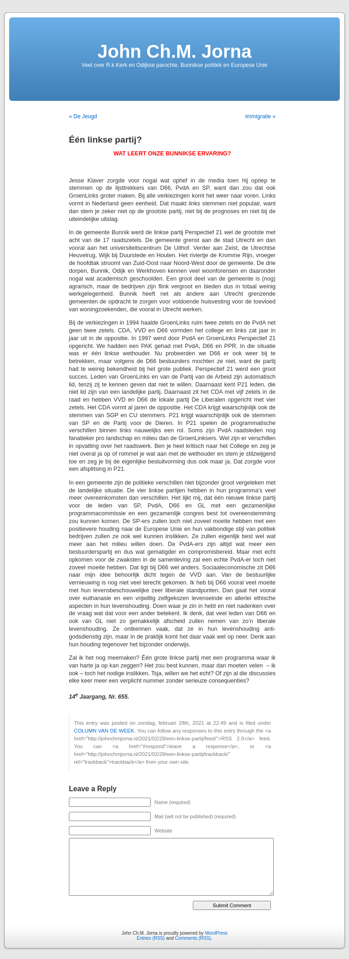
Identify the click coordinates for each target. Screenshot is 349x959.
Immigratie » (260, 116)
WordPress (216, 933)
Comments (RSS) (193, 938)
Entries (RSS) (151, 938)
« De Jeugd (83, 116)
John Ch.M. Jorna (174, 51)
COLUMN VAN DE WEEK (104, 730)
